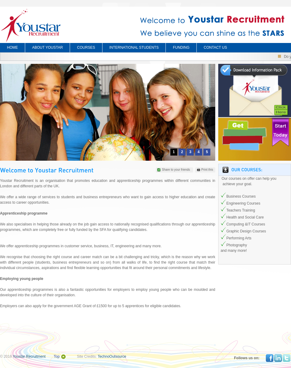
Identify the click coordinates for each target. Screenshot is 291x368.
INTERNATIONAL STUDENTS (134, 47)
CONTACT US (215, 47)
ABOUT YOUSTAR (47, 47)
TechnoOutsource (112, 356)
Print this (207, 169)
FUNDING (181, 47)
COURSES (86, 47)
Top (56, 356)
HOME (12, 47)
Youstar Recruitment (29, 356)
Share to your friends (176, 169)
